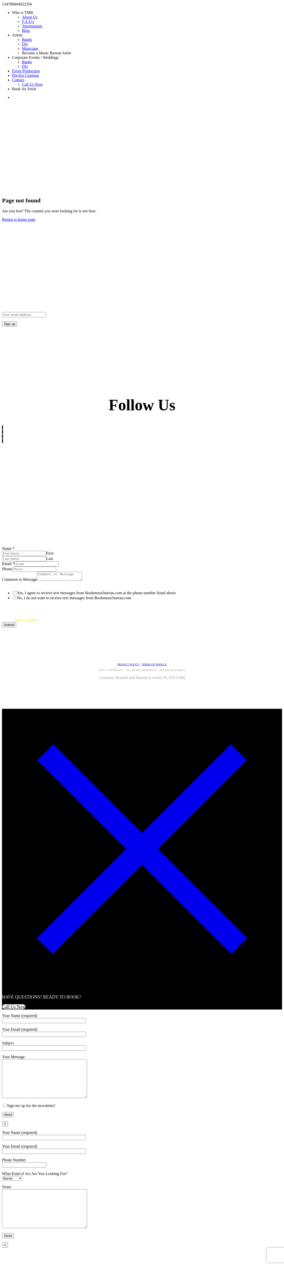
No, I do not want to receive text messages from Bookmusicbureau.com (74, 599)
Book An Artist (24, 89)
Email (8, 564)
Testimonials (32, 26)
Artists (17, 35)
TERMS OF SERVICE (154, 665)
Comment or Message (19, 581)
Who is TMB (22, 12)
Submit (9, 626)
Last (49, 558)
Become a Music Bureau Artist (46, 53)
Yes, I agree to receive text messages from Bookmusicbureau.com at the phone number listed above (96, 594)
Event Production (26, 71)
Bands (27, 39)
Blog (26, 30)
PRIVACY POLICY (128, 665)
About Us (29, 17)
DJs (25, 44)
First (49, 553)
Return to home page (18, 219)
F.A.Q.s (28, 21)
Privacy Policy (26, 621)
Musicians (30, 48)
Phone (7, 569)
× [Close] (5, 1133)
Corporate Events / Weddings (35, 57)
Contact (18, 80)
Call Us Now (32, 84)
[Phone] (34, 569)
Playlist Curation (25, 75)
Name (8, 548)
